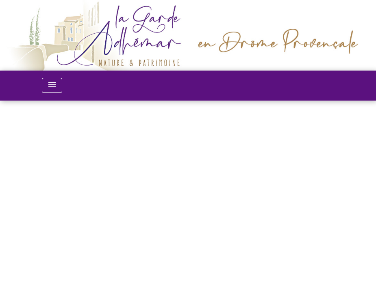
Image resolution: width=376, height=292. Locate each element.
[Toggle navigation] (52, 85)
